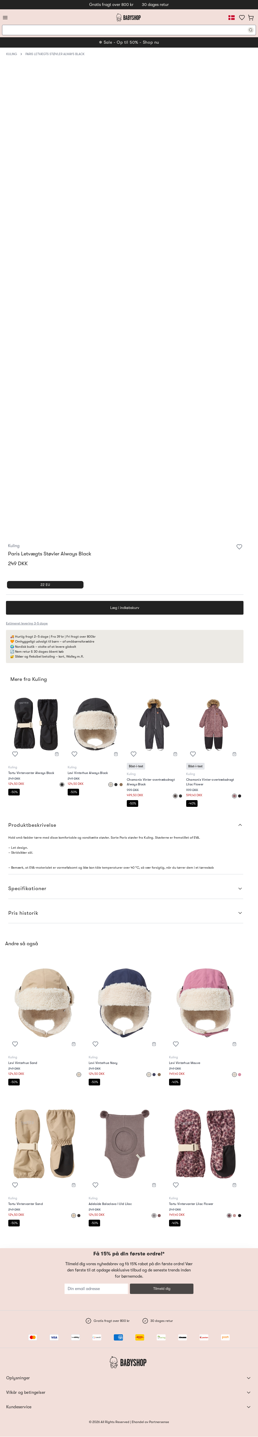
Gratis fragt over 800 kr (111, 4)
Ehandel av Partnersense (150, 1422)
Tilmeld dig (161, 1289)
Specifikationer (125, 888)
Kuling (11, 54)
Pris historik (125, 913)
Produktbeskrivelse (125, 825)
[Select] (62, 784)
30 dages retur (155, 4)
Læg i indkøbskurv (124, 608)
